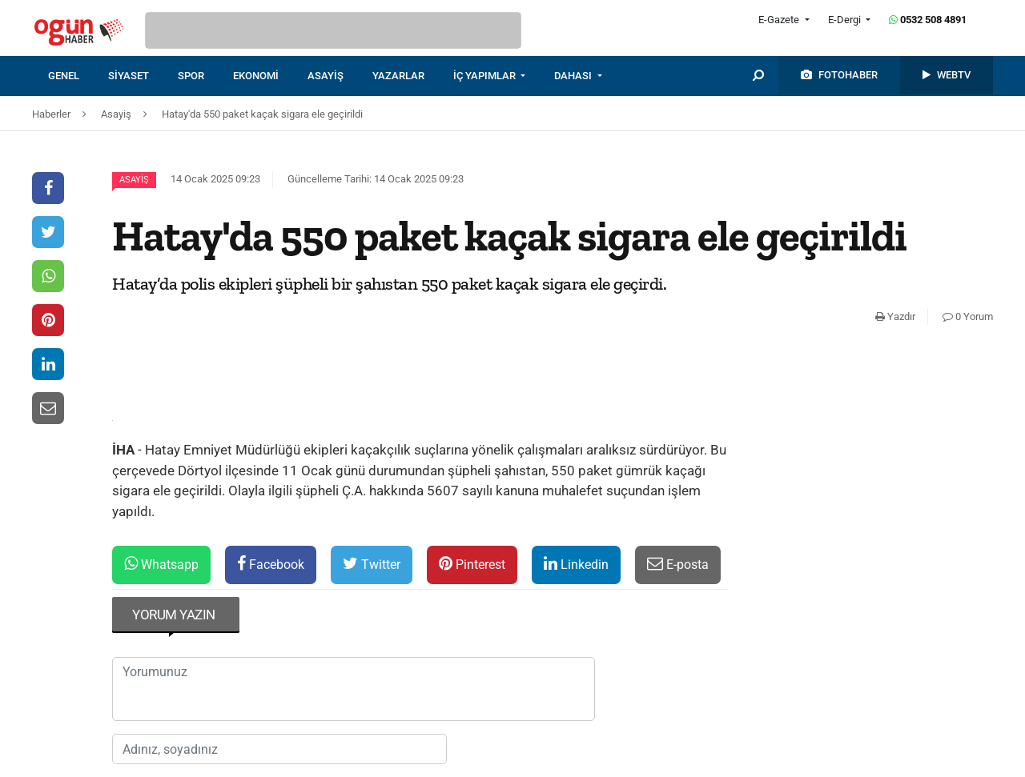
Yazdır (895, 316)
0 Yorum (968, 316)
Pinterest (472, 563)
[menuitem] (78, 76)
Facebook (270, 563)
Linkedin (576, 563)
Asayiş (134, 179)
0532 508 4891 (928, 20)
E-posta (678, 563)
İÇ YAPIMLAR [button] (485, 76)
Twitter (371, 563)
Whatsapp (161, 563)
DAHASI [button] (574, 76)
